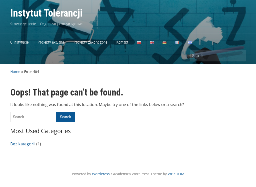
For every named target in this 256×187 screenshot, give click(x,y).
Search (239, 55)
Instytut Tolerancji (46, 13)
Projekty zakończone (91, 42)
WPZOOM (176, 173)
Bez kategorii (22, 144)
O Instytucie (19, 42)
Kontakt (122, 42)
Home (15, 71)
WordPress (101, 173)
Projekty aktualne (51, 42)
